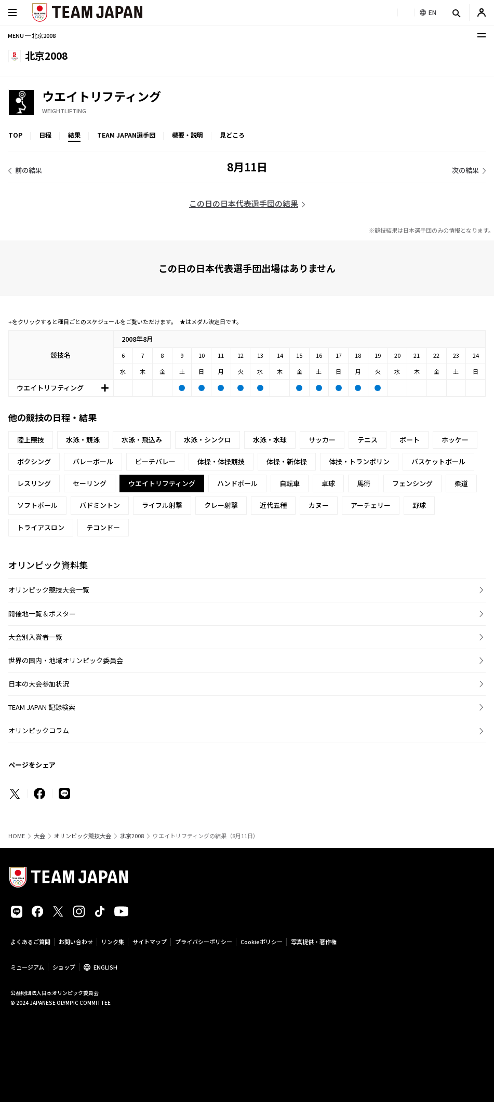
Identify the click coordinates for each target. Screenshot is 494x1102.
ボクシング (34, 461)
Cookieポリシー (262, 941)
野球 (419, 505)
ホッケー (455, 440)
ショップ (63, 967)
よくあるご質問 (30, 941)
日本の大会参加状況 (38, 684)
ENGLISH (105, 967)
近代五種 (273, 505)
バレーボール (93, 461)
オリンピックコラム (38, 730)
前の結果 (28, 170)
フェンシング (412, 483)
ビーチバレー (155, 461)
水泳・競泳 (83, 440)
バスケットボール (438, 461)
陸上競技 (30, 440)
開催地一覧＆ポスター (42, 614)
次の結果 (465, 170)
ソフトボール (37, 505)
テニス (367, 440)
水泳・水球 (270, 440)
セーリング (89, 483)
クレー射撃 (221, 505)
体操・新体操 (286, 461)
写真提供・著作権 (314, 941)
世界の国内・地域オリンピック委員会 (65, 660)
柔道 (461, 483)
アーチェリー (371, 505)
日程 (45, 134)
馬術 (363, 483)
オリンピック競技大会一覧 (48, 590)
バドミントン (99, 505)
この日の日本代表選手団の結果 (243, 203)
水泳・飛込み (142, 440)
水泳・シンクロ (207, 440)
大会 (39, 836)
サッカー (322, 440)
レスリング (34, 483)
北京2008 (132, 836)
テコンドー (103, 527)
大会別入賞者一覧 (35, 637)
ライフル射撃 (162, 505)
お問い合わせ (76, 941)
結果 (74, 134)
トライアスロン (40, 527)
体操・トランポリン (359, 461)
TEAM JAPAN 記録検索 (41, 707)
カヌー (319, 505)
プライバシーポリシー (203, 941)
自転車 (289, 483)
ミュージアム (27, 967)
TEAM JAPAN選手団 (126, 134)
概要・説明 (187, 134)
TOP (15, 134)
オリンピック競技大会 (82, 836)
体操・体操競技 (221, 461)
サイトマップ (149, 941)
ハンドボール (237, 483)
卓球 (328, 483)
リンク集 (112, 941)
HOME (16, 836)
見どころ (232, 134)
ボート (409, 440)
